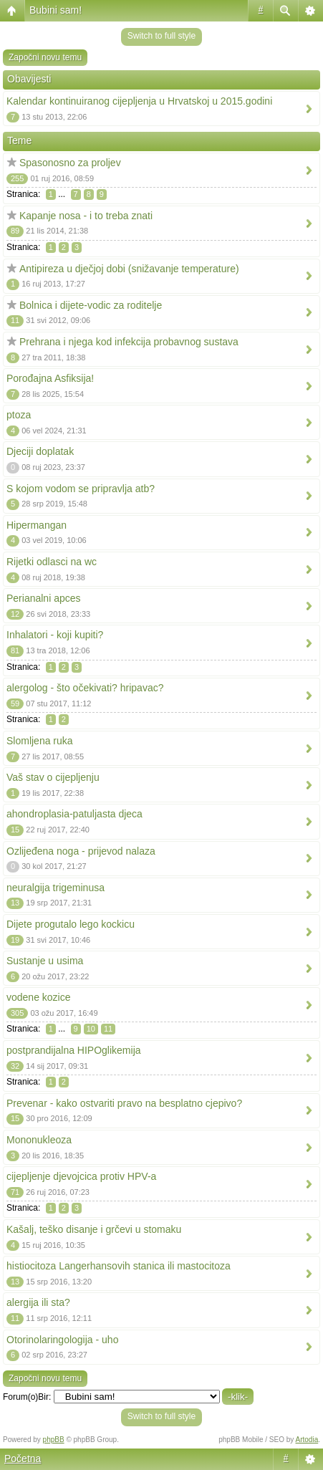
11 (108, 1028)
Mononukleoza (39, 1139)
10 (91, 1028)
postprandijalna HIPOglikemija (73, 1050)
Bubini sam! (55, 10)
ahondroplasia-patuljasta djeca (74, 814)
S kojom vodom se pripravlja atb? (80, 488)
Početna (22, 1458)
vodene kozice (38, 997)
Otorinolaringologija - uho (62, 1339)
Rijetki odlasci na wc (51, 561)
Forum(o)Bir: (27, 1397)
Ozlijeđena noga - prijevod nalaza (80, 851)
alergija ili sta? (38, 1302)
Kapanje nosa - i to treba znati (86, 215)
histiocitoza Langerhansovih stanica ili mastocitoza (118, 1266)
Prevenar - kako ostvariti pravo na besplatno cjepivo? (124, 1103)
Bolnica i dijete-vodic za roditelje (90, 305)
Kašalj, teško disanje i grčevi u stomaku (93, 1229)
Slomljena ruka (39, 740)
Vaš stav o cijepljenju (53, 777)
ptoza (18, 415)
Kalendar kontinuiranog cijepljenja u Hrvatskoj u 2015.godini (139, 101)
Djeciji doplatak (40, 451)
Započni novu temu (45, 57)
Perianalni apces (43, 598)
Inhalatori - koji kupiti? (54, 634)
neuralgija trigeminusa (55, 887)
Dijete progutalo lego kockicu (70, 924)
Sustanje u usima (44, 960)
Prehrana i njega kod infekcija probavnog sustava (128, 341)
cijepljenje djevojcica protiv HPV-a (81, 1176)
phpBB (53, 1439)
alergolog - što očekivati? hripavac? (84, 687)
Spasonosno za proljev (70, 162)
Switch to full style (161, 36)
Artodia (307, 1439)
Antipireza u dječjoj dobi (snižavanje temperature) (129, 268)
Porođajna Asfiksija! (50, 378)
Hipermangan (36, 525)
